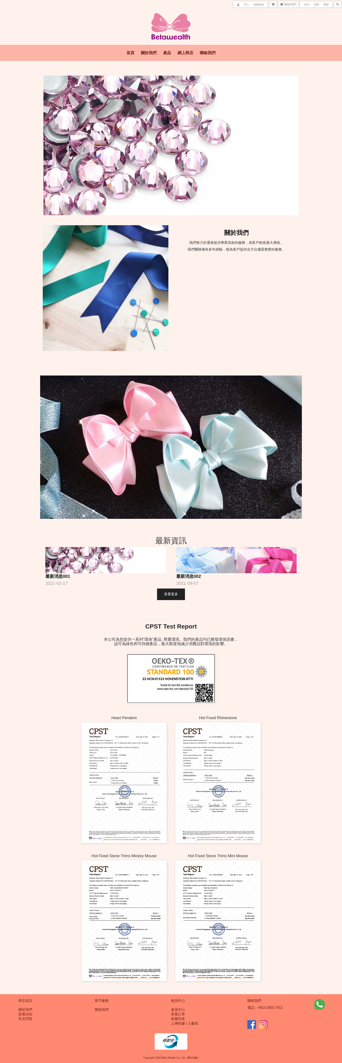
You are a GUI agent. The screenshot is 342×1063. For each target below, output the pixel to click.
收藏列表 (178, 1019)
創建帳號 (258, 4)
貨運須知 (25, 1014)
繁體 (326, 4)
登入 (246, 4)
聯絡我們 (288, 4)
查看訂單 (178, 1014)
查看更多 (171, 594)
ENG (307, 4)
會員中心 (178, 1009)
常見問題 (25, 1019)
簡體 (316, 4)
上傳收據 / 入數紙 (184, 1023)
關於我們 (25, 1009)
